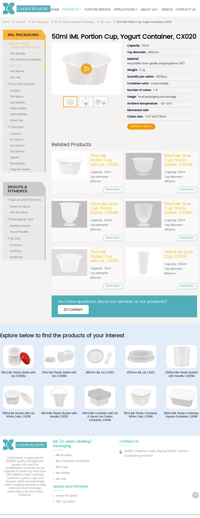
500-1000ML (17, 102)
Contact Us (186, 9)
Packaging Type (22, 219)
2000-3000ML (19, 114)
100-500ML (17, 96)
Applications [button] (124, 9)
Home (54, 9)
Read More (113, 189)
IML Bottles (17, 71)
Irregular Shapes (20, 169)
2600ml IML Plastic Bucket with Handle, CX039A (181, 374)
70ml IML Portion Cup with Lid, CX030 (104, 160)
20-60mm (16, 257)
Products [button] (70, 9)
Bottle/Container (20, 225)
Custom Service (97, 9)
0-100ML (15, 90)
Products (21, 22)
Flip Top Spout (19, 212)
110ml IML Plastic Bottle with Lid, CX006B (59, 374)
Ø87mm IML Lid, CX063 (100, 373)
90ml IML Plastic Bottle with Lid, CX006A (18, 374)
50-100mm (17, 139)
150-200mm (17, 151)
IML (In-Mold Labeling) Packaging (74, 22)
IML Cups (105, 22)
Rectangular (17, 163)
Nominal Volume (22, 84)
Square (14, 157)
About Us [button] (148, 9)
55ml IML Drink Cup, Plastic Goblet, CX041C (178, 208)
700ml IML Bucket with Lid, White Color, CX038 (18, 415)
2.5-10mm (16, 245)
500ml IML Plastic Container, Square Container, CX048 (181, 415)
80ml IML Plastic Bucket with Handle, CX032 (59, 415)
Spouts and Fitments (25, 200)
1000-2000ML (18, 108)
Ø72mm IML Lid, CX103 (140, 373)
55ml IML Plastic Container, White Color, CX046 (141, 415)
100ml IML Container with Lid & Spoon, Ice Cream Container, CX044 (100, 417)
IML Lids (15, 77)
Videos (167, 9)
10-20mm (16, 251)
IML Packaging (40, 22)
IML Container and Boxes (25, 59)
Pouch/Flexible (19, 231)
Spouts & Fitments (17, 189)
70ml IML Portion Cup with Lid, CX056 (104, 256)
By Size (15, 238)
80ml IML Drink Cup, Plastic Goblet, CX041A (178, 160)
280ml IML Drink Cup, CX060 (178, 254)
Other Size (16, 120)
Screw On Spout (20, 206)
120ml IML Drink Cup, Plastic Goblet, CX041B (104, 208)
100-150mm (17, 145)
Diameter (17, 127)
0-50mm (15, 133)
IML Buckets (17, 53)
